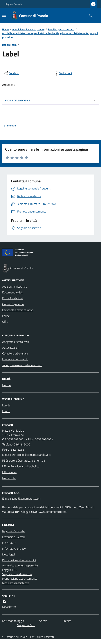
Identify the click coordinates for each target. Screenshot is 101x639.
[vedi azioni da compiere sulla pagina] (63, 73)
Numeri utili (9, 478)
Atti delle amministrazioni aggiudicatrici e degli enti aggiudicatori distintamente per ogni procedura (50, 35)
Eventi (6, 411)
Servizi (43, 621)
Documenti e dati (12, 292)
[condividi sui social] (11, 73)
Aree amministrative (14, 286)
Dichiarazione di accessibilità (19, 560)
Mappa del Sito (26, 625)
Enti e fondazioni (12, 298)
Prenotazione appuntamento (19, 578)
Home (5, 29)
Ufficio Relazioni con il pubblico (20, 466)
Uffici (5, 321)
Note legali (8, 554)
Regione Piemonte (14, 4)
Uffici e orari (9, 472)
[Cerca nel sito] (89, 15)
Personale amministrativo (17, 310)
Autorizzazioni (10, 347)
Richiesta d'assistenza (15, 583)
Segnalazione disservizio (17, 574)
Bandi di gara (9, 45)
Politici (6, 316)
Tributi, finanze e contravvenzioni (22, 365)
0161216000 (22, 444)
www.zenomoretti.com (52, 511)
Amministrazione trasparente (28, 29)
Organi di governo (13, 304)
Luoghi (6, 405)
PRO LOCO (9, 543)
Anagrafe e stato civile (16, 342)
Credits (67, 621)
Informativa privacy (14, 548)
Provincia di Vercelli (13, 537)
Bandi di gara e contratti (61, 29)
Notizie (6, 385)
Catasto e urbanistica (15, 353)
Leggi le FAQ (9, 570)
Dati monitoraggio (13, 621)
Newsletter (9, 606)
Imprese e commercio (15, 359)
